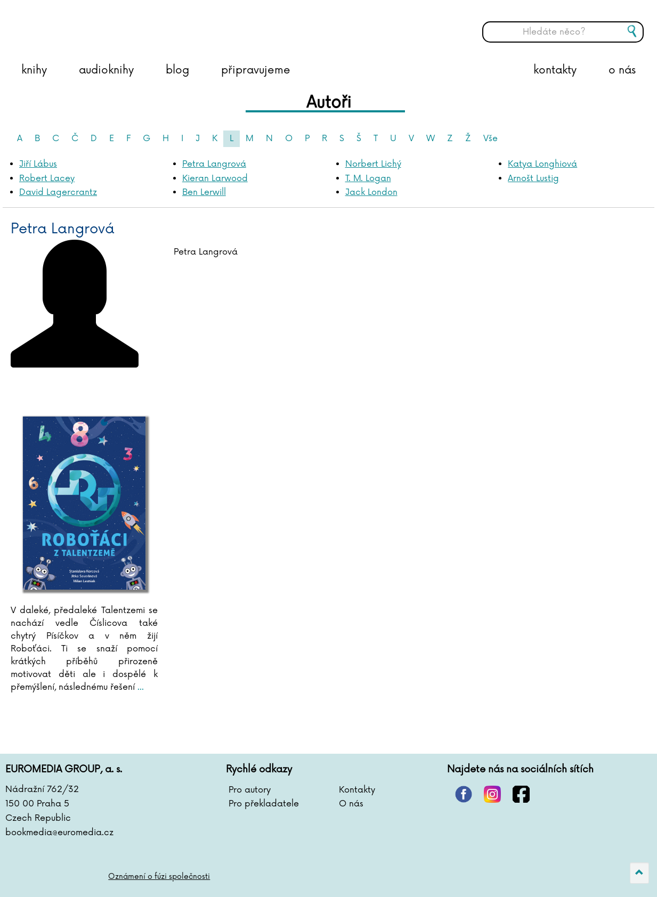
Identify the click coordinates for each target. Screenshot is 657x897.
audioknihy (106, 70)
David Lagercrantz (58, 192)
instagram (492, 794)
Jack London (371, 192)
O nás (351, 803)
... (139, 687)
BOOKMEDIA (114, 24)
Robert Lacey (47, 178)
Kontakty (357, 790)
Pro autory (250, 790)
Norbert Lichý (373, 164)
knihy (34, 70)
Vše (490, 138)
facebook (521, 794)
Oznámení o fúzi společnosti (159, 876)
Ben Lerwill (204, 192)
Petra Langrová (214, 164)
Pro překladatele (264, 803)
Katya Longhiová (542, 164)
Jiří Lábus (38, 164)
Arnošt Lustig (533, 178)
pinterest (463, 794)
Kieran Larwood (215, 178)
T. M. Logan (368, 178)
